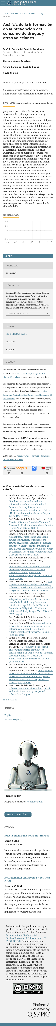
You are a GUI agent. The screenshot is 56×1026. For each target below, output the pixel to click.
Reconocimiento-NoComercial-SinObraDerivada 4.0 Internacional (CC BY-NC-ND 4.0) (26, 938)
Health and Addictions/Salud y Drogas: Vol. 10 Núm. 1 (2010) (29, 514)
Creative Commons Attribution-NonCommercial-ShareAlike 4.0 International (27, 395)
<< (4, 699)
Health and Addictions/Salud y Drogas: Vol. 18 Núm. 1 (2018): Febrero (30, 658)
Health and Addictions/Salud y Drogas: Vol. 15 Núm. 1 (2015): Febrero (31, 589)
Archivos (16, 13)
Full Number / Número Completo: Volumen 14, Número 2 (30, 522)
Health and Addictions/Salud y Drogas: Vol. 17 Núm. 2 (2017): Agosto (30, 611)
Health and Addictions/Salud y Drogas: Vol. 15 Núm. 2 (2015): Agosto (29, 679)
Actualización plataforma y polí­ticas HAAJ (27, 879)
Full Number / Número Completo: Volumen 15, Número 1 (30, 584)
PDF (9, 256)
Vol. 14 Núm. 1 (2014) (33, 13)
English (8, 715)
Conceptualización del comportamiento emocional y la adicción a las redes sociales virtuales (29, 569)
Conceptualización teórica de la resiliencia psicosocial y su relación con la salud (30, 626)
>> (16, 699)
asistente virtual (34, 801)
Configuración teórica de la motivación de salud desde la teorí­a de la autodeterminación (31, 673)
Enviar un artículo (18, 814)
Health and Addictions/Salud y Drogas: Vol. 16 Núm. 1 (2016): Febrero (30, 632)
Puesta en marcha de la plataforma (26, 835)
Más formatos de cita (18, 313)
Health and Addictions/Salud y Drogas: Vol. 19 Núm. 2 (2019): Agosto (30, 575)
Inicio (6, 13)
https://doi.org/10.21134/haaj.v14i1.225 (27, 82)
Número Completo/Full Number (25, 688)
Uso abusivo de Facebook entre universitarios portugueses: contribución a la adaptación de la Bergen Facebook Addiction (31, 651)
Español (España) (13, 719)
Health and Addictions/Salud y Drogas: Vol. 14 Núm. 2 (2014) (31, 526)
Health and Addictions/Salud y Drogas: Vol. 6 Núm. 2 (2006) (31, 553)
